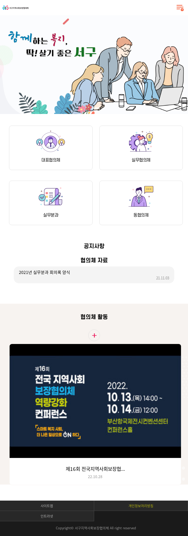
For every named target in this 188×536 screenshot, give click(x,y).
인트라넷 (47, 516)
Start (16, 19)
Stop (20, 19)
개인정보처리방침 (141, 505)
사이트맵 (47, 505)
